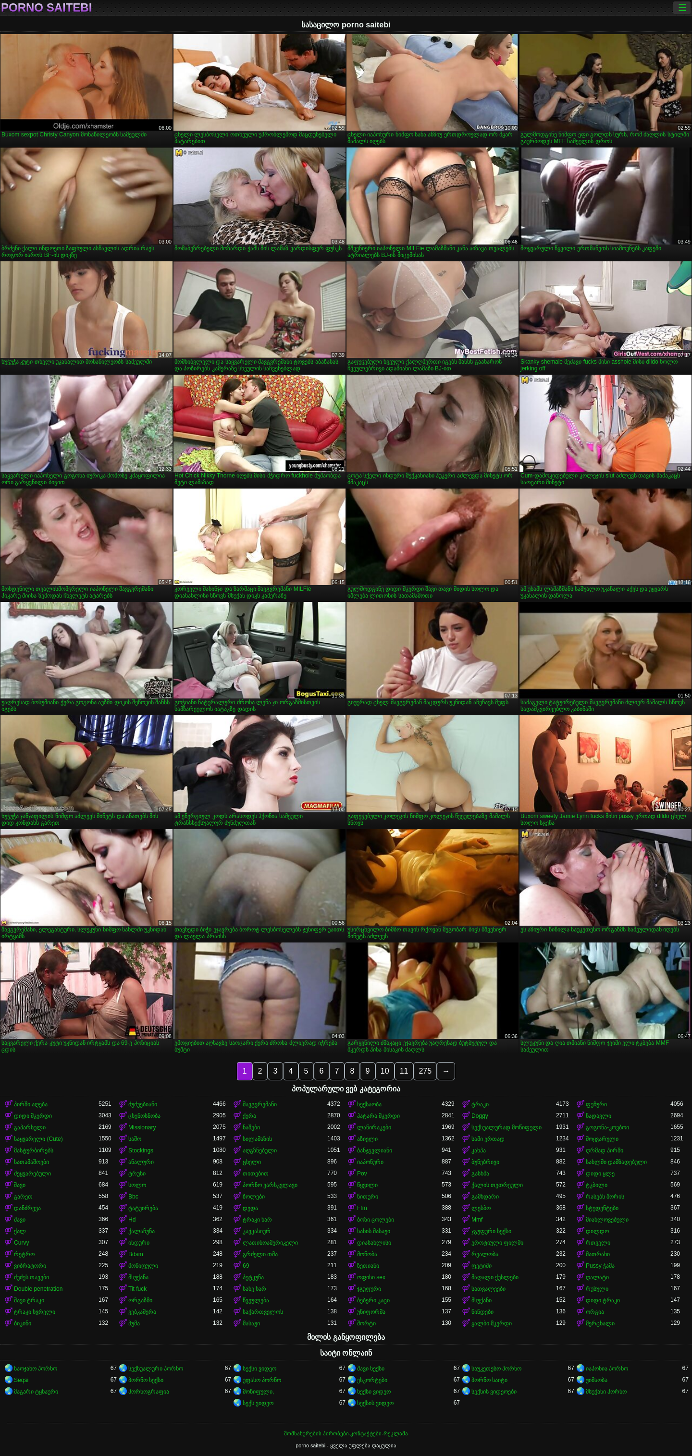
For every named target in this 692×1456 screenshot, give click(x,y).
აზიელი (367, 1139)
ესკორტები (372, 1380)
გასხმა (480, 1173)
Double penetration (38, 1288)
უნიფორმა (371, 1312)
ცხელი (252, 1162)
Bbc (133, 1196)
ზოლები (254, 1196)
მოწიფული (143, 1265)
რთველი (598, 1242)
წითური (367, 1196)
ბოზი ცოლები (375, 1219)
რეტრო (24, 1254)
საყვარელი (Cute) (38, 1139)
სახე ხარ (254, 1288)
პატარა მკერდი (378, 1116)
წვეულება (256, 1300)
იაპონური (370, 1162)
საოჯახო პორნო (35, 1368)
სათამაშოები (31, 1162)
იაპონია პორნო (607, 1368)
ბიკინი (22, 1323)
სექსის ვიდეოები (494, 1391)
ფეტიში (481, 1265)
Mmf (476, 1219)
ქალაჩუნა (141, 1231)
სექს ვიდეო (258, 1403)
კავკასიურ (257, 1231)
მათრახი (598, 1254)
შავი (19, 1185)
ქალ (20, 1231)
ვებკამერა (142, 1312)
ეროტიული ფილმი (497, 1242)
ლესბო (481, 1208)
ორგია (595, 1312)
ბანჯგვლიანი (374, 1150)
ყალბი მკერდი (491, 1323)
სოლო (137, 1185)
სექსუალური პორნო (155, 1368)
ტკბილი (596, 1185)
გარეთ (23, 1196)
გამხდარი (485, 1196)
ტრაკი (480, 1104)
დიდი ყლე (600, 1173)
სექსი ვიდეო (259, 1368)
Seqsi (21, 1380)
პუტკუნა (253, 1277)
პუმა (134, 1323)
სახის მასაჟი (373, 1231)
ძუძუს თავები (31, 1277)
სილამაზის (257, 1139)
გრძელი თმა (260, 1254)
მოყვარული (602, 1139)
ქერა (249, 1116)
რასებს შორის (605, 1196)
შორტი (366, 1323)
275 (425, 1071)
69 (246, 1265)
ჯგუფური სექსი (491, 1231)
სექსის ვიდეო (375, 1403)
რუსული (597, 1288)
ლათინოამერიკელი (270, 1242)
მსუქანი (481, 1300)
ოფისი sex (371, 1277)
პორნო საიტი (489, 1380)
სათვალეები (488, 1288)
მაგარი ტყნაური (36, 1391)
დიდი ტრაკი (603, 1300)
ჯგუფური (369, 1288)
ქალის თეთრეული (497, 1185)
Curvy (21, 1242)
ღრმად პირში (604, 1150)
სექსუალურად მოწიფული (506, 1127)
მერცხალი (600, 1323)
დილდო (597, 1231)
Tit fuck (137, 1288)
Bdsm (135, 1254)
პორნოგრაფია (148, 1391)
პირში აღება (31, 1104)
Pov (362, 1173)
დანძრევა (27, 1208)
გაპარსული (30, 1127)
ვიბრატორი (30, 1265)
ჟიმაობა (596, 1380)
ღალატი (597, 1277)
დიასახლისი (374, 1242)
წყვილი (367, 1185)
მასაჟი (251, 1323)
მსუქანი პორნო (606, 1391)
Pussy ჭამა (600, 1265)
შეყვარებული (32, 1173)
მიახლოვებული (607, 1219)
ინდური (138, 1242)
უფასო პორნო (262, 1380)
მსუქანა (138, 1277)
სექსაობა (369, 1104)
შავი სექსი (370, 1368)
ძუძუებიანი (142, 1104)
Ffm (362, 1208)
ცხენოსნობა (144, 1116)
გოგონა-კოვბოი (607, 1127)
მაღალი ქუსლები (495, 1277)
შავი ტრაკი (29, 1300)
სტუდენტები (602, 1208)
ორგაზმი (140, 1300)
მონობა (367, 1254)
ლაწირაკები (374, 1127)
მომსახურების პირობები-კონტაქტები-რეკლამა (346, 1433)
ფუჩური (596, 1104)
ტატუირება (143, 1208)
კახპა (478, 1150)
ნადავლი (598, 1116)
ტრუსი (137, 1173)
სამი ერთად (488, 1139)
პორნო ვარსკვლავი (270, 1185)
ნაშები (251, 1127)
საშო (134, 1139)
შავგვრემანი (260, 1104)
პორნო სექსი (145, 1380)
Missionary (142, 1127)
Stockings (140, 1150)
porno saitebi (46, 7)
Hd (132, 1219)
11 (404, 1071)
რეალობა (484, 1254)
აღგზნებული (260, 1150)
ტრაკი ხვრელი (34, 1312)
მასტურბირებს (33, 1150)
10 (385, 1071)
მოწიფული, (258, 1391)
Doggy (479, 1116)
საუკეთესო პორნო (496, 1368)
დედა (250, 1208)
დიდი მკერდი (33, 1116)
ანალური (141, 1162)
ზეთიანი (368, 1265)
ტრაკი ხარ (257, 1219)
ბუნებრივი (485, 1162)
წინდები (482, 1312)
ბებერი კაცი (373, 1300)
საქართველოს (263, 1312)
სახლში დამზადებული (616, 1162)
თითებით (256, 1173)
